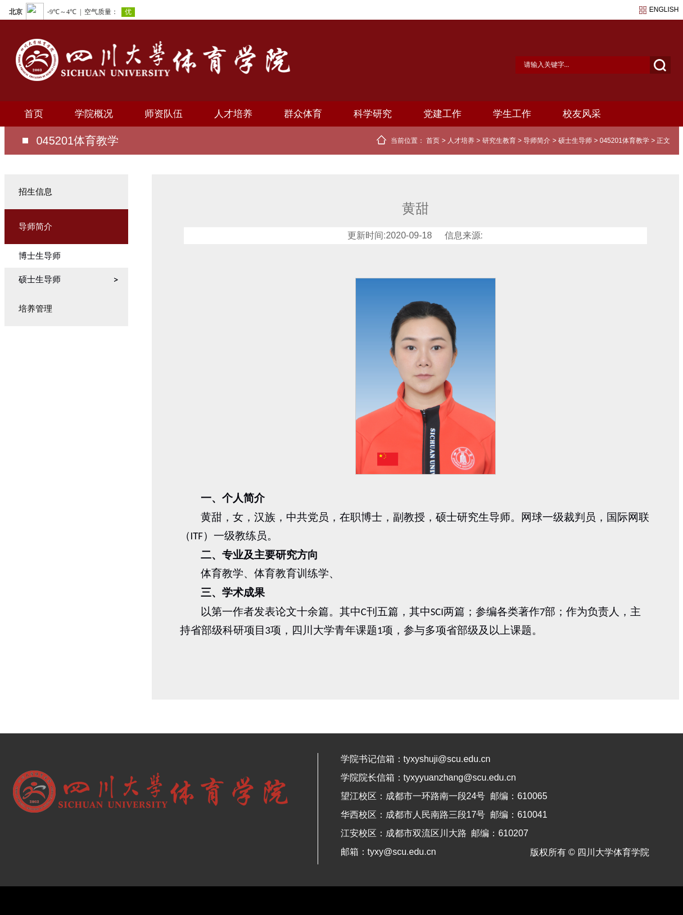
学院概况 (94, 114)
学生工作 (512, 114)
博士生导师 (40, 255)
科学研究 (373, 114)
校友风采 (582, 114)
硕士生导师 (575, 141)
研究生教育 (499, 141)
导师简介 (536, 141)
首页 (33, 114)
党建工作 (442, 114)
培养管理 (35, 308)
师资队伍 (163, 114)
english (664, 9)
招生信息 (35, 191)
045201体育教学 (624, 141)
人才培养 (233, 114)
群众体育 (303, 114)
